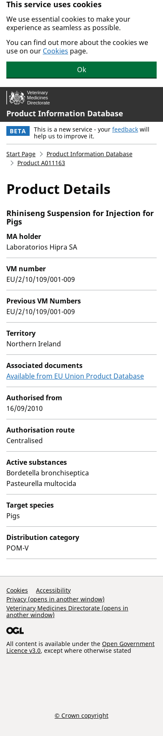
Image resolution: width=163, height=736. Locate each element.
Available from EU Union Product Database (75, 376)
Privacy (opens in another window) (55, 599)
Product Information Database (64, 113)
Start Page (21, 154)
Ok (81, 69)
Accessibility (53, 590)
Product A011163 (41, 163)
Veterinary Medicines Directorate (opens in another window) (67, 611)
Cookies (55, 51)
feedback (125, 129)
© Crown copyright (81, 715)
